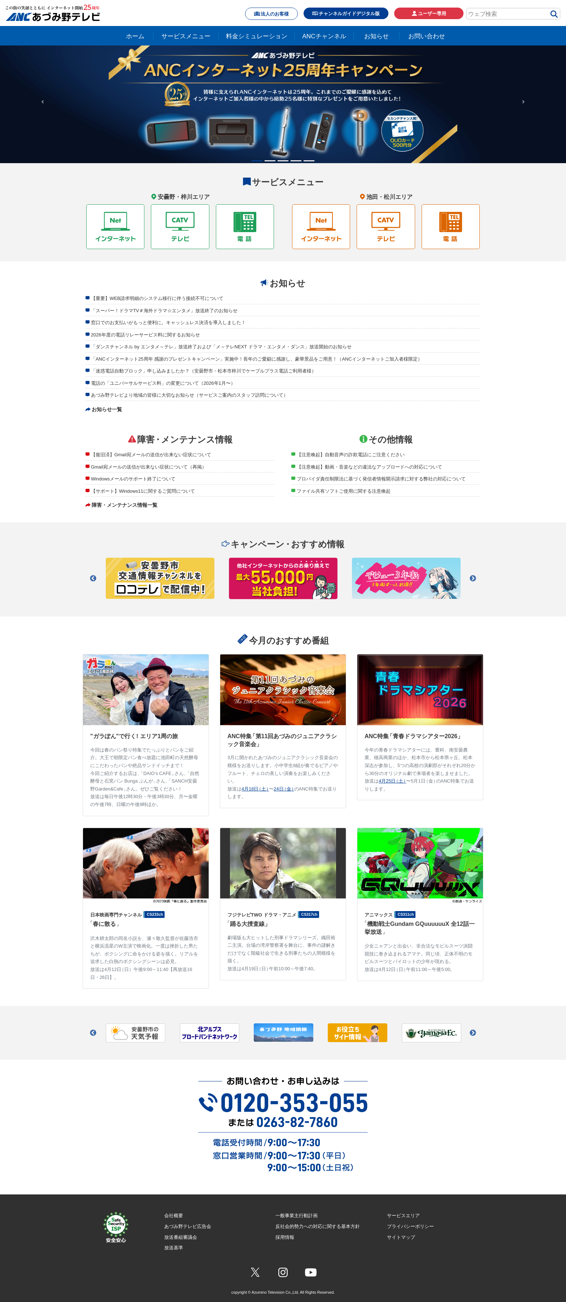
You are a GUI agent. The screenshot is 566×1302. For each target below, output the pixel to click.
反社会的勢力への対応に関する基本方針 (317, 1226)
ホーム (135, 36)
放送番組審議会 (180, 1237)
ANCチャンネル (324, 36)
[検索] (554, 15)
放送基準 (173, 1247)
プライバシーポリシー (410, 1226)
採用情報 (284, 1237)
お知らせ (376, 36)
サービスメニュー (185, 36)
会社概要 (173, 1215)
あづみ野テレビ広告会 (187, 1226)
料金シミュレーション (256, 36)
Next (472, 578)
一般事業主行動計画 (296, 1215)
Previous (93, 578)
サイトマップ (401, 1237)
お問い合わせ (426, 36)
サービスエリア (403, 1215)
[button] (42, 101)
